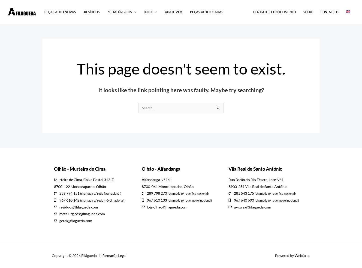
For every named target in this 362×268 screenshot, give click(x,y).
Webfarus (302, 255)
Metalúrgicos (118, 12)
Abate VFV (167, 12)
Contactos (332, 12)
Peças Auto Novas (59, 12)
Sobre (312, 12)
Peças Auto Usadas (199, 12)
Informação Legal (113, 255)
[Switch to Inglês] (349, 12)
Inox (146, 12)
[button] (131, 12)
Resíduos (90, 12)
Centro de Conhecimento (280, 12)
